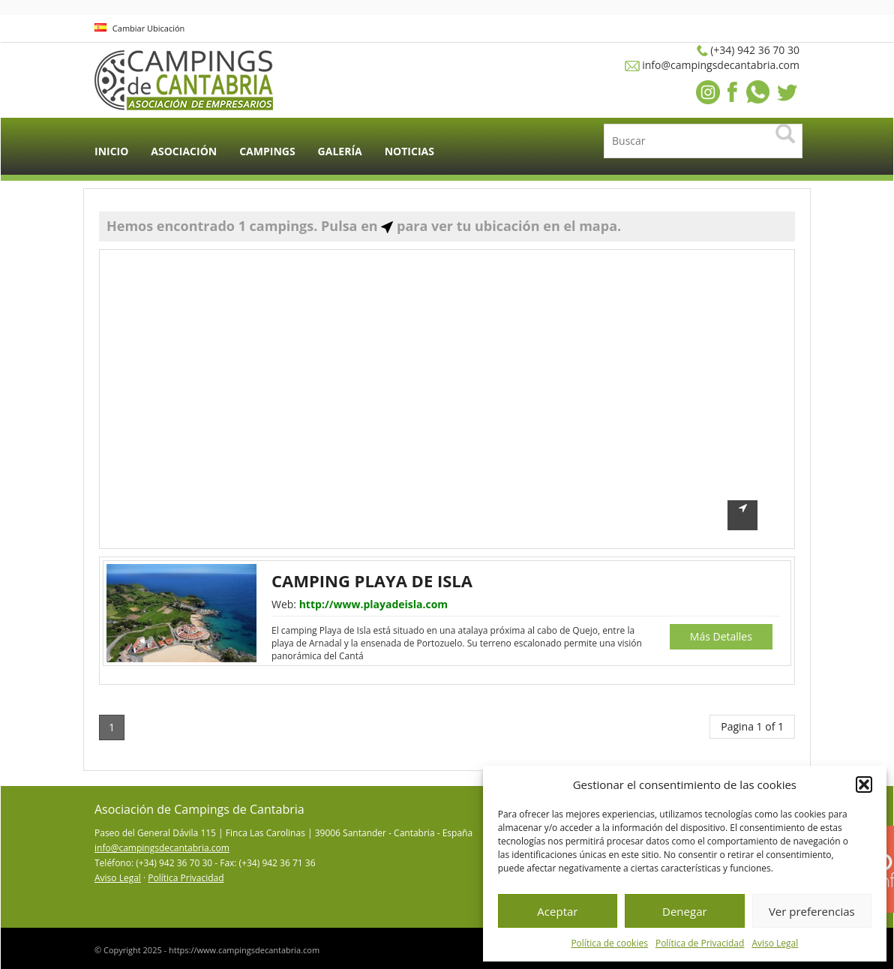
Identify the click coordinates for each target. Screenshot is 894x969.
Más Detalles (721, 636)
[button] (864, 784)
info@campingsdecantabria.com (162, 848)
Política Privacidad (186, 878)
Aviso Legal (775, 943)
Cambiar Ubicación (139, 28)
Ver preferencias (812, 911)
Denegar (684, 911)
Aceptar (557, 911)
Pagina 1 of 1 (752, 726)
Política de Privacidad (700, 943)
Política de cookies (609, 943)
